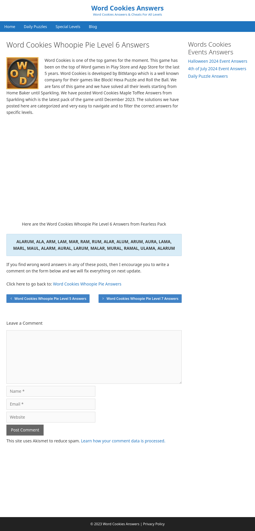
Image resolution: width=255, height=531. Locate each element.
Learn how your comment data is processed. (123, 441)
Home (9, 26)
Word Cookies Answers (127, 8)
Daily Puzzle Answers (208, 76)
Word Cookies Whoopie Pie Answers (87, 284)
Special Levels (68, 26)
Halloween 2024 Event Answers (217, 61)
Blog (93, 26)
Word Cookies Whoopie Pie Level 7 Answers (142, 298)
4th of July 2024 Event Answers (217, 68)
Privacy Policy (154, 524)
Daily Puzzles (35, 26)
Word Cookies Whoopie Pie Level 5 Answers (50, 298)
